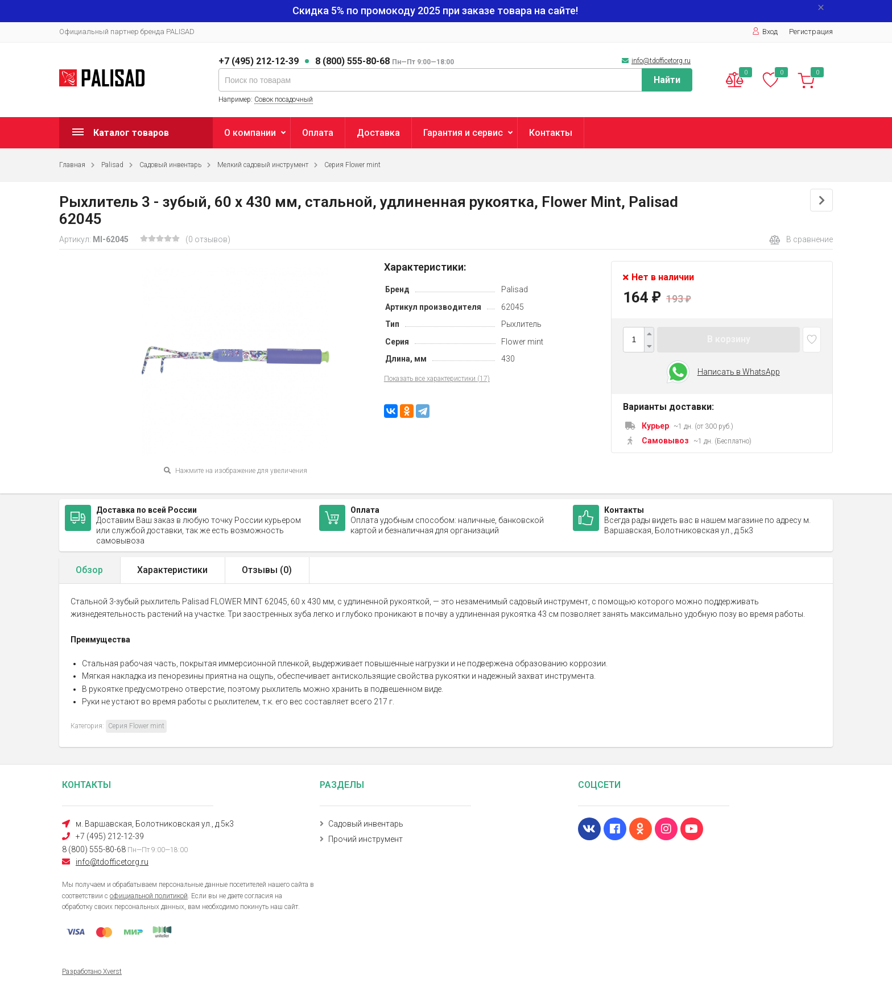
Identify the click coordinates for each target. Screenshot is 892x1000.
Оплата (317, 132)
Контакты (550, 132)
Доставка (378, 132)
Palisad (112, 165)
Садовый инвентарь (170, 165)
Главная (72, 165)
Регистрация (811, 31)
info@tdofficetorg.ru (661, 61)
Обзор (89, 570)
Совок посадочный (283, 99)
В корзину (728, 339)
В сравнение (801, 240)
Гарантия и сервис (463, 132)
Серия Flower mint (352, 165)
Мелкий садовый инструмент (262, 165)
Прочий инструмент (365, 839)
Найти (667, 79)
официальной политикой (149, 896)
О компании (250, 132)
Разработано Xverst (92, 972)
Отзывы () (267, 570)
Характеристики (172, 570)
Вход (765, 31)
